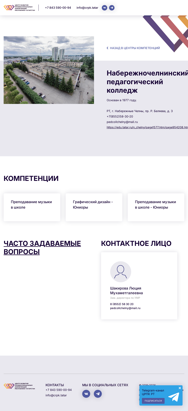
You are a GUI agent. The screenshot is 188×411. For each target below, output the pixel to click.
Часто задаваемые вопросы (42, 247)
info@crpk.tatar (87, 7)
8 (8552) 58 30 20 (122, 304)
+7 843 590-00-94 (58, 7)
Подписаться (153, 400)
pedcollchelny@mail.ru (125, 308)
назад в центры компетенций (135, 48)
